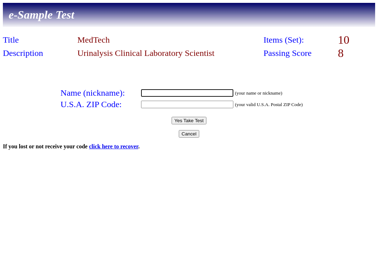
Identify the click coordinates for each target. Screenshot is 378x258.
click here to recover (113, 146)
